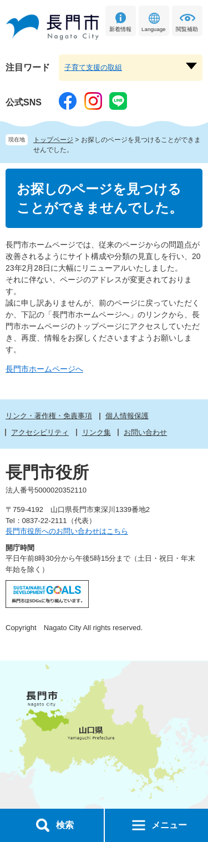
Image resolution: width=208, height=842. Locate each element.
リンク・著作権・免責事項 (49, 416)
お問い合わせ (145, 432)
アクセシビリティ (40, 432)
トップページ (53, 140)
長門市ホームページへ (44, 368)
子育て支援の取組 (93, 67)
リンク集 (96, 432)
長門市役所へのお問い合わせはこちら (67, 531)
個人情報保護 (127, 416)
